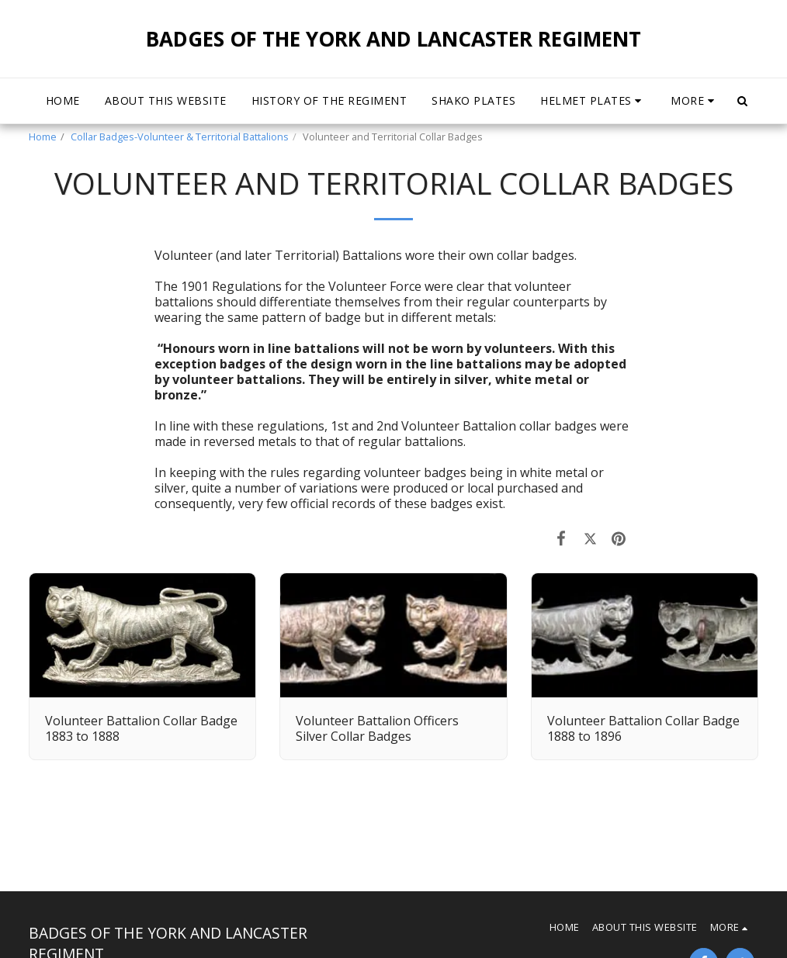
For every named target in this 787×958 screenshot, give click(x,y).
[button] (593, 101)
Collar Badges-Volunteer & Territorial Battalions (180, 137)
